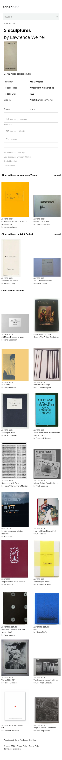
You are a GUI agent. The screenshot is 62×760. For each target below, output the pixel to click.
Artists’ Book (9, 24)
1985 (32, 94)
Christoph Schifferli (24, 157)
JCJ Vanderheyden (43, 388)
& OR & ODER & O (41, 222)
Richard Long (9, 284)
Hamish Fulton (41, 284)
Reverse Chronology (42, 385)
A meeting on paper (41, 582)
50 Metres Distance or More (12, 337)
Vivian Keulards (10, 388)
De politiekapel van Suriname (13, 582)
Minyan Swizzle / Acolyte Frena (46, 483)
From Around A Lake (9, 281)
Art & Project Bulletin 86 (43, 281)
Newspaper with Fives (10, 483)
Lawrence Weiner (27, 38)
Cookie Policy (34, 746)
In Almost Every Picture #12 (45, 531)
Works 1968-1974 (9, 680)
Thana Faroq (9, 537)
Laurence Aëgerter (43, 585)
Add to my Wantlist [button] (15, 131)
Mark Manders (22, 486)
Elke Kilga (40, 683)
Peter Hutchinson (10, 683)
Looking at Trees (8, 433)
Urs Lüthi (48, 683)
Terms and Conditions (12, 749)
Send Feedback (21, 740)
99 (2, 728)
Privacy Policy (22, 746)
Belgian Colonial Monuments (45, 728)
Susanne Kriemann (43, 439)
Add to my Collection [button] (16, 119)
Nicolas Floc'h (41, 632)
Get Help (32, 740)
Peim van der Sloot (11, 731)
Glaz (35, 630)
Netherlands (48, 88)
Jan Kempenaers (43, 731)
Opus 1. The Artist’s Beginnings (46, 337)
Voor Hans (5, 385)
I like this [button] (11, 139)
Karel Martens (9, 635)
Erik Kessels (41, 534)
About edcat (9, 740)
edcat (15, 161)
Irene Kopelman (10, 340)
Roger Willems (9, 486)
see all (57, 175)
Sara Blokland (9, 585)
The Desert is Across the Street (46, 680)
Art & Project (26, 234)
